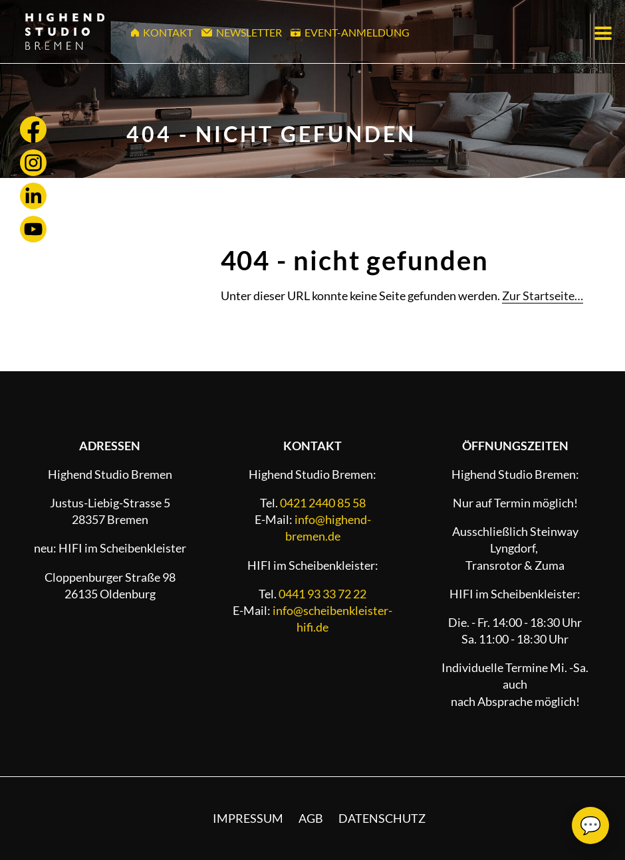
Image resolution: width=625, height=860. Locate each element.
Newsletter (242, 32)
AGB (311, 818)
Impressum (248, 818)
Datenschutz (382, 818)
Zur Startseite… (542, 295)
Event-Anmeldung (350, 32)
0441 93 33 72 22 (322, 593)
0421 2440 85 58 (323, 502)
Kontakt (162, 32)
